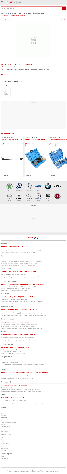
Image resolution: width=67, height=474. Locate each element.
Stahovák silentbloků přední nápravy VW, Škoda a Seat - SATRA (35, 140)
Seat (48, 197)
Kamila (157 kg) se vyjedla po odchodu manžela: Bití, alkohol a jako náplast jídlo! (18, 277)
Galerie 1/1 (33, 61)
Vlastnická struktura (54, 471)
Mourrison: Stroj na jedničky (7, 387)
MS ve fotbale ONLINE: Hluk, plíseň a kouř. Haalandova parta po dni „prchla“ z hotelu (19, 263)
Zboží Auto (3, 424)
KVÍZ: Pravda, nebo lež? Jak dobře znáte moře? (11, 351)
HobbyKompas (4, 420)
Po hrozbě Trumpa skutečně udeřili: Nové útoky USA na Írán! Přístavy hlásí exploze (18, 252)
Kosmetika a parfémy (5, 443)
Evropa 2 (3, 463)
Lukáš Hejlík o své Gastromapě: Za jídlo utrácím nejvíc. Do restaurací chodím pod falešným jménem (22, 340)
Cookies (38, 471)
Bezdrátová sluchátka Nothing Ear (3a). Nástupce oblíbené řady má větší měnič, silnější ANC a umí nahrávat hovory (25, 312)
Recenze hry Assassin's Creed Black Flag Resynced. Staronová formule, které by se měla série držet (22, 391)
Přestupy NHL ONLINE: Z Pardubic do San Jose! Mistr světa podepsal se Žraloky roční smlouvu (21, 261)
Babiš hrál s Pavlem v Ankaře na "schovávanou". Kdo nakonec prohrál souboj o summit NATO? (21, 250)
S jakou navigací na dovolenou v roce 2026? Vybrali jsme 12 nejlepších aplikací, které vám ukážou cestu (23, 313)
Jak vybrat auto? (4, 427)
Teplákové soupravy (5, 445)
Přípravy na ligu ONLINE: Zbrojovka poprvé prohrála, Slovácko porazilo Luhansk (18, 265)
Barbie (2, 437)
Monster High (4, 436)
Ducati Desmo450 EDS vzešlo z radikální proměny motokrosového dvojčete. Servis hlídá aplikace (21, 301)
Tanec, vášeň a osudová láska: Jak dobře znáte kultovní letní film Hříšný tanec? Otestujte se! (20, 286)
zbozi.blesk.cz (4, 417)
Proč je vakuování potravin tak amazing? (9, 362)
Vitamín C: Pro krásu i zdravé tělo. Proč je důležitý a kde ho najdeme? (16, 375)
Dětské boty (3, 446)
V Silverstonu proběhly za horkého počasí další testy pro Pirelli (14, 299)
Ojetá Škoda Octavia (5, 426)
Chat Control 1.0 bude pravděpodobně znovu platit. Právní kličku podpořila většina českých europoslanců (23, 315)
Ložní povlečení (4, 448)
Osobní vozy (3, 413)
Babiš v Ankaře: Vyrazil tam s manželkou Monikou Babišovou (14, 402)
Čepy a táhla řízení (38, 13)
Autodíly (20, 13)
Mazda (38, 197)
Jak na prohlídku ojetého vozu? (7, 419)
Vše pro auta (13, 13)
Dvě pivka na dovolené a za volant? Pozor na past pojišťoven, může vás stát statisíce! (19, 349)
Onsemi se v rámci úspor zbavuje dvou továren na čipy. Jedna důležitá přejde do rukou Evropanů (21, 328)
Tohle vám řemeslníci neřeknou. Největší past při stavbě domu (14, 274)
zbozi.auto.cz (4, 13)
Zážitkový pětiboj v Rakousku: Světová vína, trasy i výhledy (13, 353)
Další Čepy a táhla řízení (7, 137)
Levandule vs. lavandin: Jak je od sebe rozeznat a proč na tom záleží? (16, 288)
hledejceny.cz (4, 410)
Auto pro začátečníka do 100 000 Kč (8, 422)
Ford (38, 187)
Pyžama (2, 441)
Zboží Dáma (3, 415)
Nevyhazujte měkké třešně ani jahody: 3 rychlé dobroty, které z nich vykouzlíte (17, 337)
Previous (2, 156)
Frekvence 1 (3, 461)
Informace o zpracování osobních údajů (27, 471)
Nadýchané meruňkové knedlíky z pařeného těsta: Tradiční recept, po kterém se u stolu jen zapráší (22, 339)
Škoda (9, 187)
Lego (2, 439)
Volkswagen (19, 187)
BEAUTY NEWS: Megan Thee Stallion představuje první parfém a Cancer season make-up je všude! (22, 364)
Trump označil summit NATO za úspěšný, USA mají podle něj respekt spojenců (17, 326)
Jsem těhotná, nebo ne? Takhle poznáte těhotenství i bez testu (14, 290)
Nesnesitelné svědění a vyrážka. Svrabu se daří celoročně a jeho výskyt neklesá (18, 378)
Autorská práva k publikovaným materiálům (42, 470)
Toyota (29, 197)
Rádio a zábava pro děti (6, 460)
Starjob (2, 456)
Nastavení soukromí (45, 471)
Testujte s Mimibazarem (6, 434)
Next (64, 157)
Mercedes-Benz (28, 187)
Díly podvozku (27, 13)
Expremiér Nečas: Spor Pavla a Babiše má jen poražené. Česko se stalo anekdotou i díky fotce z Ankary (23, 276)
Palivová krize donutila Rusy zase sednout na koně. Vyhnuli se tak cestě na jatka (18, 302)
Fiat (57, 197)
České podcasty (4, 458)
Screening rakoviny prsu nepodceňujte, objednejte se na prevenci (15, 376)
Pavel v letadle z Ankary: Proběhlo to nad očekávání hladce (13, 400)
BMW (48, 187)
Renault (19, 197)
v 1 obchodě (5, 175)
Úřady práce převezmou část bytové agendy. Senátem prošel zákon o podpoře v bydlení (19, 324)
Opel (9, 197)
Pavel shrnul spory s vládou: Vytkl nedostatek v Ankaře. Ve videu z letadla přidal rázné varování (21, 249)
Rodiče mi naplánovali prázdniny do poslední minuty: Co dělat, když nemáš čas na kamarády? (21, 389)
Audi (57, 187)
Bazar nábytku (4, 450)
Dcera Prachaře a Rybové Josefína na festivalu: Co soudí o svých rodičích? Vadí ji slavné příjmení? (22, 403)
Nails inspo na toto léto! (6, 366)
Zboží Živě (3, 411)
